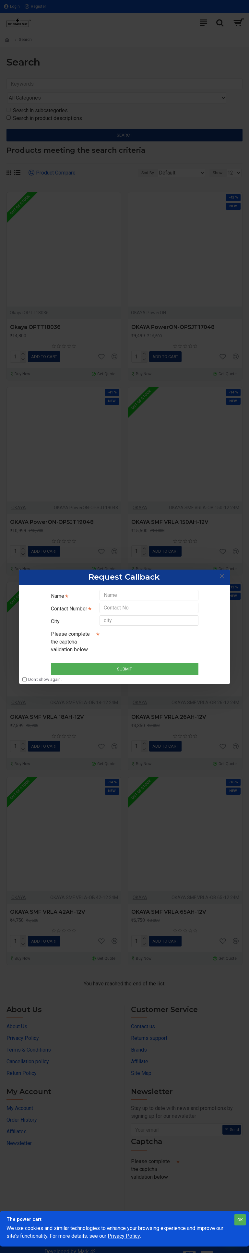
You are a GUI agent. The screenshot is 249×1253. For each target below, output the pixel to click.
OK (240, 1219)
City (55, 622)
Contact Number (69, 607)
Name (57, 592)
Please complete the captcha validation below (70, 644)
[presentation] (145, 642)
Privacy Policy (124, 1236)
